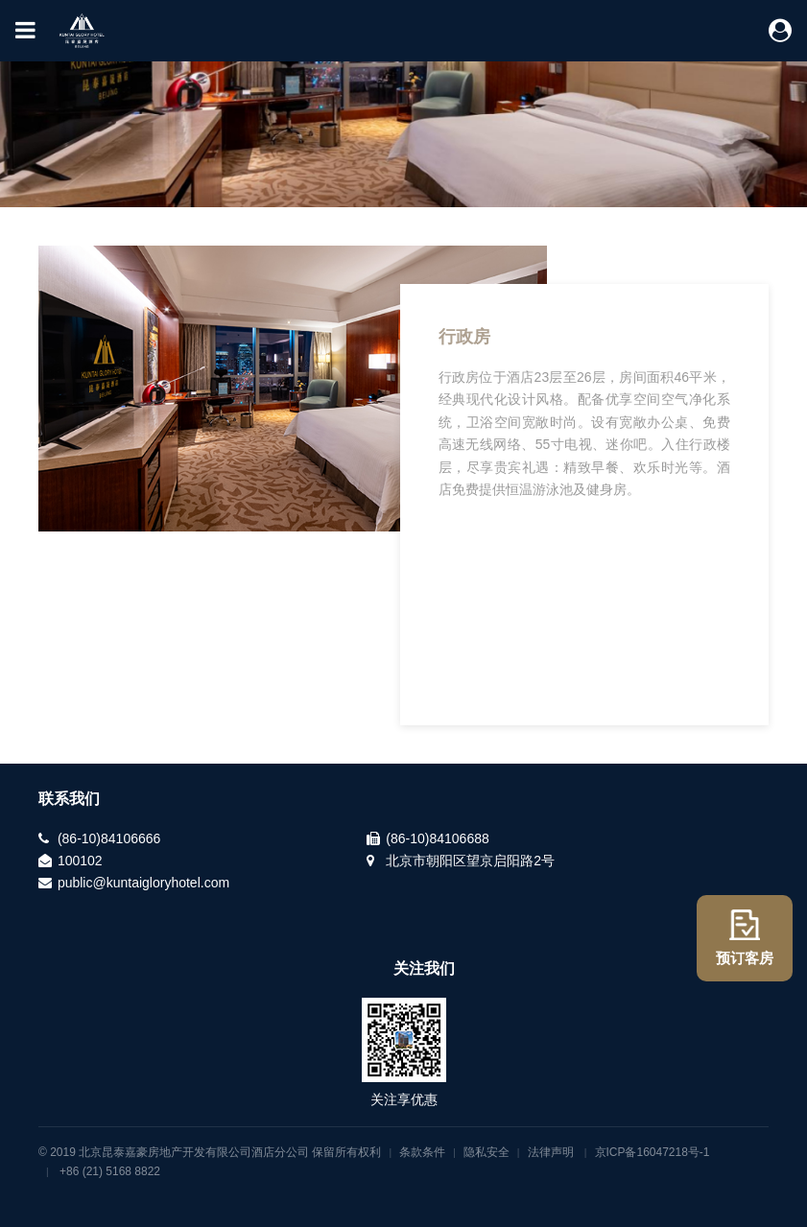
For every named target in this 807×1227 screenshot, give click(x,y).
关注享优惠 (404, 1099)
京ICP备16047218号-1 (652, 1152)
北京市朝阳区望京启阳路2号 (470, 860)
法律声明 (551, 1152)
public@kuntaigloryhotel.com (143, 882)
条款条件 (422, 1152)
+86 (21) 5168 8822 (109, 1171)
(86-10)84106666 (109, 838)
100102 (80, 860)
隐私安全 (486, 1152)
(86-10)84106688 (437, 838)
